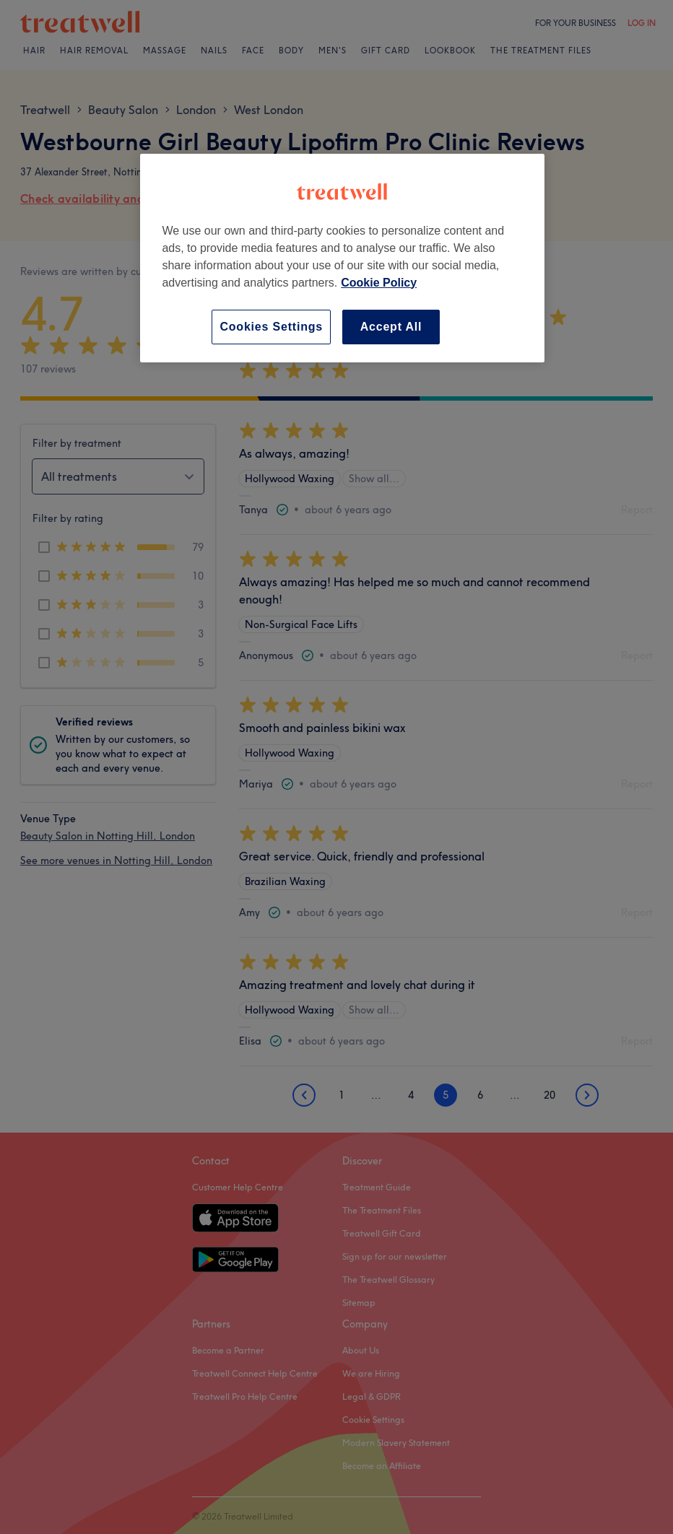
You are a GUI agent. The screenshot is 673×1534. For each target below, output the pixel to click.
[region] (342, 258)
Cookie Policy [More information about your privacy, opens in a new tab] (379, 282)
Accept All (391, 327)
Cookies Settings (271, 327)
